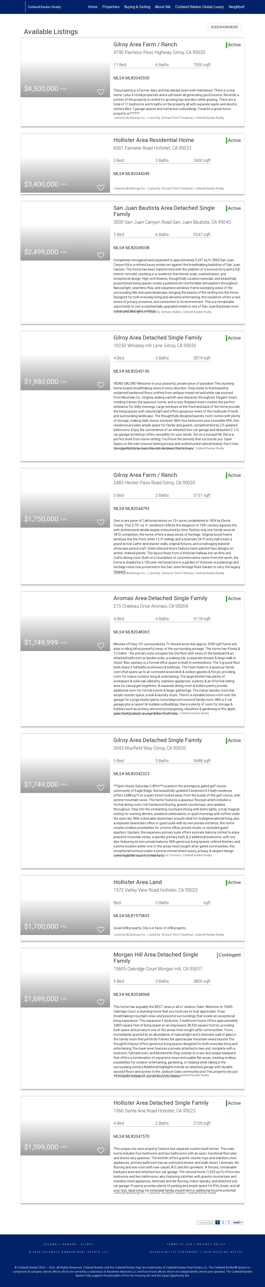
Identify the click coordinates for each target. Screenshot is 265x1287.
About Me (163, 7)
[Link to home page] (22, 7)
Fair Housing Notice (223, 1252)
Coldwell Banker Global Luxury (199, 7)
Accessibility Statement (174, 1252)
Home (93, 7)
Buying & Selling (137, 7)
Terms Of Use (180, 1244)
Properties (111, 7)
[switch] (101, 90)
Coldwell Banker (60, 1244)
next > (237, 1222)
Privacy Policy (211, 1244)
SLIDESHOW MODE (224, 27)
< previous (205, 1222)
